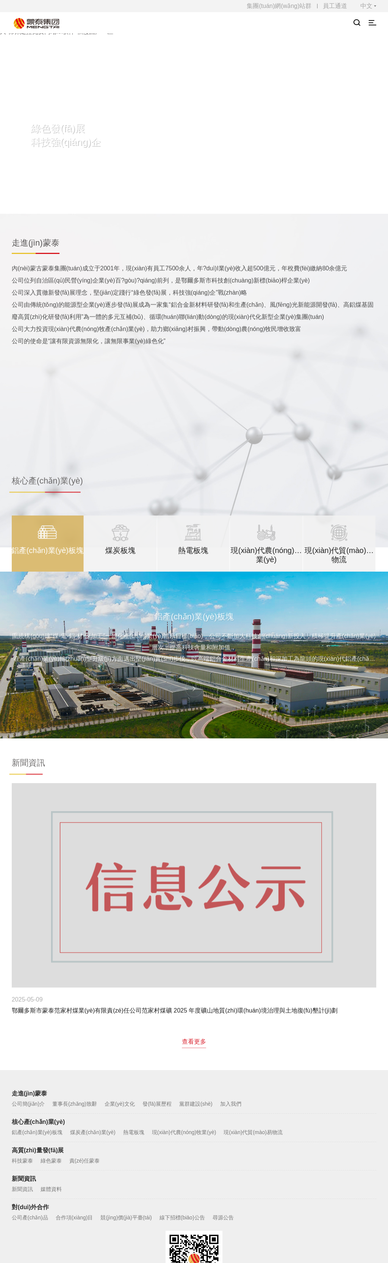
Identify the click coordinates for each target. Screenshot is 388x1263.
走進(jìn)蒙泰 (29, 956)
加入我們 (230, 966)
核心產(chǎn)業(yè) (38, 984)
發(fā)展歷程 (157, 966)
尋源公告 (223, 1080)
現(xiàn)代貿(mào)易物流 (253, 995)
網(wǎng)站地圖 (194, 1180)
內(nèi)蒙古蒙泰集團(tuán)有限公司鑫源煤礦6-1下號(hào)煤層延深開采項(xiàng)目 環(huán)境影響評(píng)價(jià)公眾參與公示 (316, 887)
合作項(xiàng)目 (74, 1080)
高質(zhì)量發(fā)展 (38, 1012)
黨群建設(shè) (196, 966)
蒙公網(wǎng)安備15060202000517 (281, 1207)
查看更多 (194, 909)
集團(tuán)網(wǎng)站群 (279, 6)
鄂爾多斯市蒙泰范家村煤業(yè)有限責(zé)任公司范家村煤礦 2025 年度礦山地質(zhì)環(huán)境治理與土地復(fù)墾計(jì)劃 (71, 887)
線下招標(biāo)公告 (182, 1080)
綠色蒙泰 (51, 1023)
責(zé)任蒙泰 (84, 1023)
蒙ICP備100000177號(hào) (201, 1207)
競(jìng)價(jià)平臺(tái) (126, 1080)
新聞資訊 (24, 1041)
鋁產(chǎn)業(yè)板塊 (37, 995)
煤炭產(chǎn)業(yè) (93, 995)
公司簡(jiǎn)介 (28, 966)
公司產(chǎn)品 (30, 1080)
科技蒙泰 (22, 1023)
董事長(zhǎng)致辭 (74, 966)
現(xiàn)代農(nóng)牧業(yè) (184, 995)
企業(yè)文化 (120, 966)
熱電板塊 (133, 995)
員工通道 (335, 6)
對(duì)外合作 (30, 1069)
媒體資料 (51, 1051)
